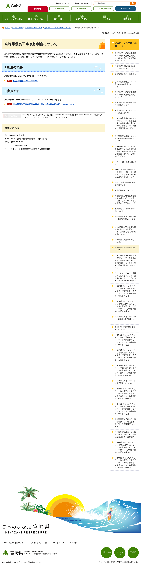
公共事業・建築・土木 (33, 28)
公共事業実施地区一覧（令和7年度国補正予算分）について (125, 138)
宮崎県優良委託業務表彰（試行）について (124, 241)
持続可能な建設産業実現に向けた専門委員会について (125, 67)
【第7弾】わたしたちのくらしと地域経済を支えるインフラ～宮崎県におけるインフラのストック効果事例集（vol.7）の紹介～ (125, 409)
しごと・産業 (17, 28)
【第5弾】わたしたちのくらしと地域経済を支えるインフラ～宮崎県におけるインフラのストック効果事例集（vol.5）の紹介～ (125, 463)
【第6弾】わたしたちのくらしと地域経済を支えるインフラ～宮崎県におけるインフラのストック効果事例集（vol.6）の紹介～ (125, 447)
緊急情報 (37, 9)
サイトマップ (58, 543)
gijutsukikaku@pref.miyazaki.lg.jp (35, 149)
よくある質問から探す (103, 8)
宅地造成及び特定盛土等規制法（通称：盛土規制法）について (125, 94)
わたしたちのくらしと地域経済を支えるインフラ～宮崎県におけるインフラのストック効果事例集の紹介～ (125, 277)
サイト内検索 (95, 3)
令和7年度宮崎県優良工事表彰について (125, 184)
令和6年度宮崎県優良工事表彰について (125, 328)
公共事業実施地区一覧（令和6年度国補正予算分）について (125, 319)
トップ (7, 28)
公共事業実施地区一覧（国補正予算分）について (125, 382)
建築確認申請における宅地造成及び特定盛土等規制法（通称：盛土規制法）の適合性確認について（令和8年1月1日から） (125, 151)
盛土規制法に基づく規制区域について (125, 210)
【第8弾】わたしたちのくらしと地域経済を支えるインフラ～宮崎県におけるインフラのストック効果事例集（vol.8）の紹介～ (125, 340)
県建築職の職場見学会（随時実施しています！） (125, 104)
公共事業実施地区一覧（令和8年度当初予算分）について (125, 84)
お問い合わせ (106, 552)
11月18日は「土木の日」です (125, 163)
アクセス (120, 552)
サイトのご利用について (13, 543)
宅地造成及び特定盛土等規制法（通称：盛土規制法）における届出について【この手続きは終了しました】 (125, 199)
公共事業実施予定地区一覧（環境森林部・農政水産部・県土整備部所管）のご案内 (125, 423)
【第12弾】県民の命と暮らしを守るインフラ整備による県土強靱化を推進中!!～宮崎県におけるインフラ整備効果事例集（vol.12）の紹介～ (125, 124)
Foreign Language (83, 3)
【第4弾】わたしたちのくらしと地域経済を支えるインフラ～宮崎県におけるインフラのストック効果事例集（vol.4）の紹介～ (125, 393)
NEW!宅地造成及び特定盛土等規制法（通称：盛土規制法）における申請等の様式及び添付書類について (125, 173)
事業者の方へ (125, 8)
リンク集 (73, 543)
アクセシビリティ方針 (38, 543)
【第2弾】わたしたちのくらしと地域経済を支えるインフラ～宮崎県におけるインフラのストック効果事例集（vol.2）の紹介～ (125, 291)
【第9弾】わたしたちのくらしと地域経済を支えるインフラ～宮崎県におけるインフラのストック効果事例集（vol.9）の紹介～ (125, 355)
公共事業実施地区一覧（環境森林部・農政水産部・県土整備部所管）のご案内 (125, 434)
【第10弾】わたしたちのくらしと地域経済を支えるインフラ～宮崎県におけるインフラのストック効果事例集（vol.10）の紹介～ (125, 370)
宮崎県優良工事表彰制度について (125, 249)
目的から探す (59, 8)
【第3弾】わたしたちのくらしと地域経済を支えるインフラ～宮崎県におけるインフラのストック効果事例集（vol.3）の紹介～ (125, 306)
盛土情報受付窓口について (125, 190)
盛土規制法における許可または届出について (125, 111)
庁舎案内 (133, 552)
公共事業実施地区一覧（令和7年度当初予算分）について (125, 219)
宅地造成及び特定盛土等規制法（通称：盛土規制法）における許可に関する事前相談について (125, 56)
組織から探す (81, 8)
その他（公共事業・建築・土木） (57, 28)
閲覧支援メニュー (64, 3)
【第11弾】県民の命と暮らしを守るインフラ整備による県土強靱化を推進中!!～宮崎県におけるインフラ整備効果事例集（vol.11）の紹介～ (125, 262)
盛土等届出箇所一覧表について (125, 75)
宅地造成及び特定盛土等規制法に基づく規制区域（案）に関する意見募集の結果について (125, 230)
